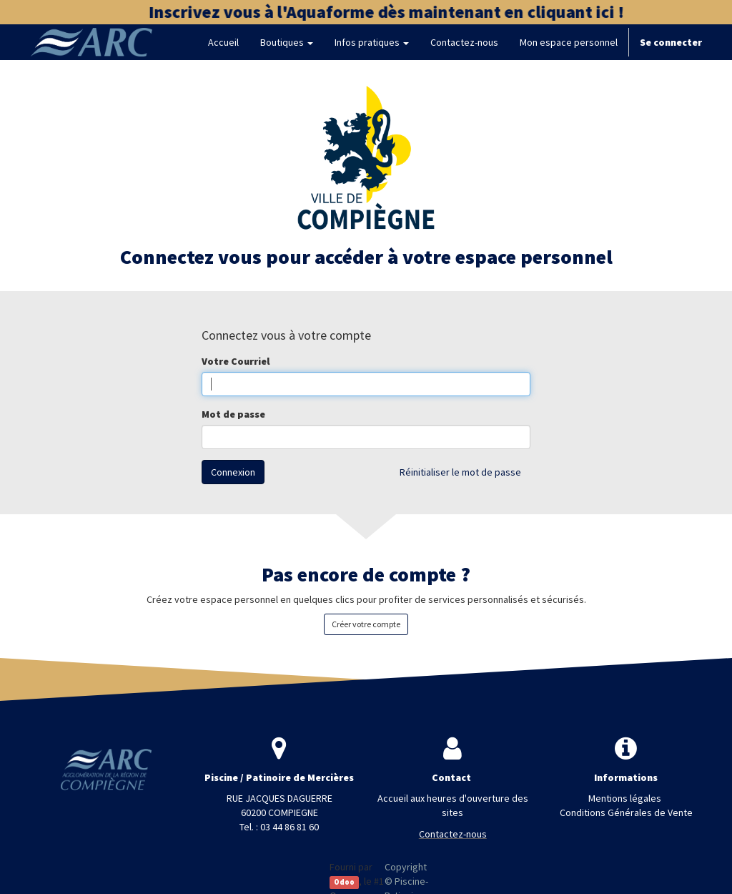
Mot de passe (233, 414)
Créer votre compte (366, 624)
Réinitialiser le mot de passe (460, 472)
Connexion (233, 472)
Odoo (344, 882)
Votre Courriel (235, 361)
